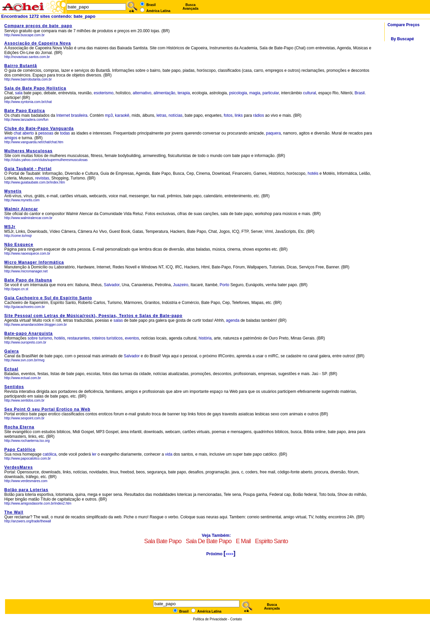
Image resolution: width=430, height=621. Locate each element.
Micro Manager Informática (34, 262)
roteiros (98, 338)
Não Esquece (18, 244)
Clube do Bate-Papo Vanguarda (39, 128)
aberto (28, 133)
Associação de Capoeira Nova (37, 43)
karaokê (122, 115)
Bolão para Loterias (26, 489)
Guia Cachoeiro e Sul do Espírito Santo (48, 298)
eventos (132, 338)
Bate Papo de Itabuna (28, 280)
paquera (273, 133)
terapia (183, 93)
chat (18, 133)
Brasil (359, 93)
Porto (224, 284)
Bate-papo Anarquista (28, 333)
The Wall (14, 512)
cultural (309, 93)
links (239, 115)
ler (94, 454)
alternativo (142, 93)
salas (118, 320)
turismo (45, 338)
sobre (33, 338)
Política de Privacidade (210, 619)
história (205, 338)
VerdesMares (18, 467)
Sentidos (14, 386)
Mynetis (13, 191)
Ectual (11, 369)
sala (19, 93)
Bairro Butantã (20, 65)
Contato (236, 619)
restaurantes (78, 338)
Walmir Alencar (21, 209)
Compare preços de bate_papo (38, 25)
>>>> (229, 554)
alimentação (164, 93)
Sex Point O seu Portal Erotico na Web (47, 409)
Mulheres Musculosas (28, 151)
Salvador (112, 284)
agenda (233, 320)
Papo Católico (20, 449)
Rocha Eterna (19, 427)
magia (254, 93)
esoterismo (104, 93)
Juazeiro (180, 284)
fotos (228, 115)
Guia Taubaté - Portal (28, 168)
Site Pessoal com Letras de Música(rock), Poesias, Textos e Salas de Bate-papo (93, 315)
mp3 (109, 115)
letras (161, 115)
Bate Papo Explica (24, 110)
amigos (10, 138)
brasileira (79, 115)
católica (49, 454)
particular (270, 93)
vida (168, 454)
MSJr (9, 226)
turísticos (114, 338)
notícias (175, 115)
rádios (258, 115)
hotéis (313, 173)
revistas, (42, 178)
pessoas (45, 133)
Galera (11, 351)
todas (65, 133)
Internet (63, 115)
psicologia (238, 93)
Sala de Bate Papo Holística (35, 88)
